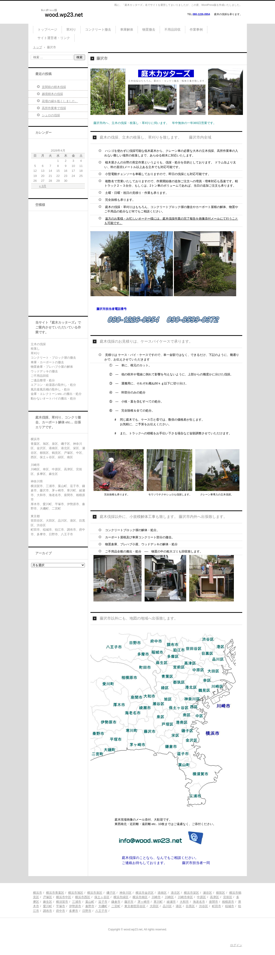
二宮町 (115, 906)
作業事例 (196, 29)
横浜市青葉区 (55, 892)
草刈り (71, 29)
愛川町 (47, 906)
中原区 (201, 897)
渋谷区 (203, 906)
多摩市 (73, 911)
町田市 (216, 906)
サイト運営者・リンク (53, 38)
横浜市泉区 (94, 892)
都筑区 (220, 892)
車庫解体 (126, 29)
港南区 (162, 892)
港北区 (175, 892)
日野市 (86, 911)
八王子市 (101, 911)
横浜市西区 (82, 897)
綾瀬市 (171, 901)
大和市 (184, 901)
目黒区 (190, 906)
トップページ (47, 29)
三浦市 (76, 901)
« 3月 (42, 186)
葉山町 (89, 901)
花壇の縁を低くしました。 (60, 101)
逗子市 (102, 901)
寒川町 (158, 901)
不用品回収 (172, 29)
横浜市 (37, 892)
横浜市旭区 (75, 892)
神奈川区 (125, 892)
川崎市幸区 (185, 897)
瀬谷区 (207, 892)
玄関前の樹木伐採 (54, 87)
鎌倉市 (115, 901)
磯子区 (111, 892)
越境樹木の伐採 (52, 94)
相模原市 (228, 901)
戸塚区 (47, 897)
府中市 (60, 911)
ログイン (236, 945)
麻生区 (47, 901)
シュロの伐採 (51, 115)
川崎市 (156, 897)
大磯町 (102, 906)
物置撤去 (148, 29)
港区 (179, 906)
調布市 (47, 911)
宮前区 (227, 897)
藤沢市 (128, 901)
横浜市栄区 (191, 892)
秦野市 (89, 906)
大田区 (154, 906)
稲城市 (229, 906)
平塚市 (60, 906)
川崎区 (169, 897)
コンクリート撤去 (98, 29)
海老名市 (199, 901)
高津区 (214, 897)
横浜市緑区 (121, 897)
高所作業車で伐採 (54, 108)
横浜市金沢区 (145, 892)
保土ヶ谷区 (101, 897)
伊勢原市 (75, 906)
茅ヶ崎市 (144, 901)
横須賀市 (62, 901)
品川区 (167, 906)
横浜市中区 (63, 897)
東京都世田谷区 (135, 906)
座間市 (213, 901)
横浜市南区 (140, 897)
